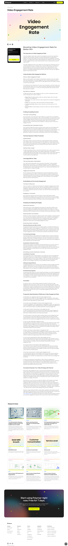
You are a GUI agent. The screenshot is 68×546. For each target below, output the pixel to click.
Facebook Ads (39, 529)
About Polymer (9, 527)
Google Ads (39, 527)
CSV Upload (39, 534)
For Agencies (29, 534)
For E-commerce (30, 537)
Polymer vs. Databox (50, 534)
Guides (18, 531)
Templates (29, 529)
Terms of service (10, 531)
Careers (8, 529)
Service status (29, 539)
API (27, 532)
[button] (25, 3)
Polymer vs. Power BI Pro (51, 536)
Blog (18, 527)
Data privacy (29, 531)
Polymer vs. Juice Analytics (51, 531)
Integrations (39, 526)
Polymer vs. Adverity (50, 529)
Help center (19, 529)
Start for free (60, 2)
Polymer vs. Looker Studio (51, 532)
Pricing (43, 2)
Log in (54, 2)
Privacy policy (9, 532)
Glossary (18, 532)
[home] (8, 2)
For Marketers (29, 536)
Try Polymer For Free (34, 508)
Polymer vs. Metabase (51, 527)
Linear (38, 532)
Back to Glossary (10, 7)
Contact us (19, 534)
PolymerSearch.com (27, 393)
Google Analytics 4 (40, 531)
